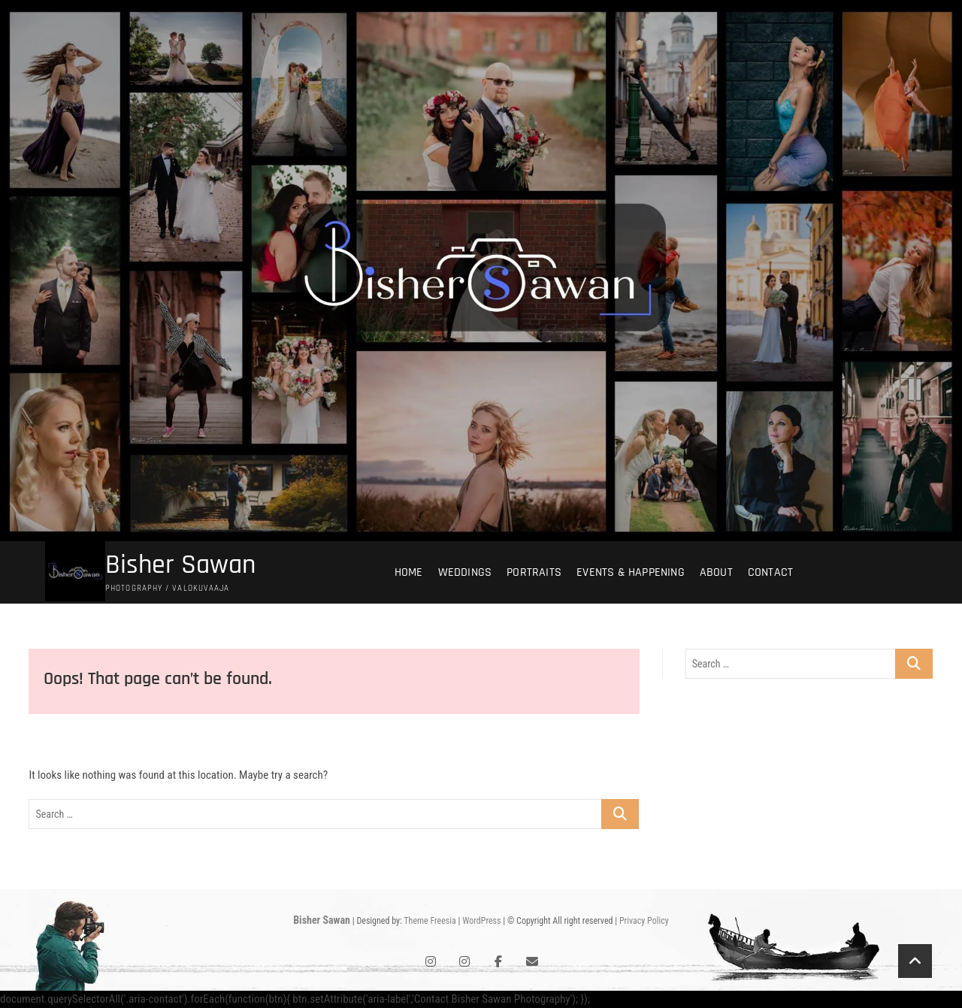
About (716, 572)
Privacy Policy (644, 921)
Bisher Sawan (180, 565)
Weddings (465, 572)
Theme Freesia (429, 921)
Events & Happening (630, 572)
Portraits (534, 572)
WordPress (481, 921)
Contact (770, 572)
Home (409, 572)
